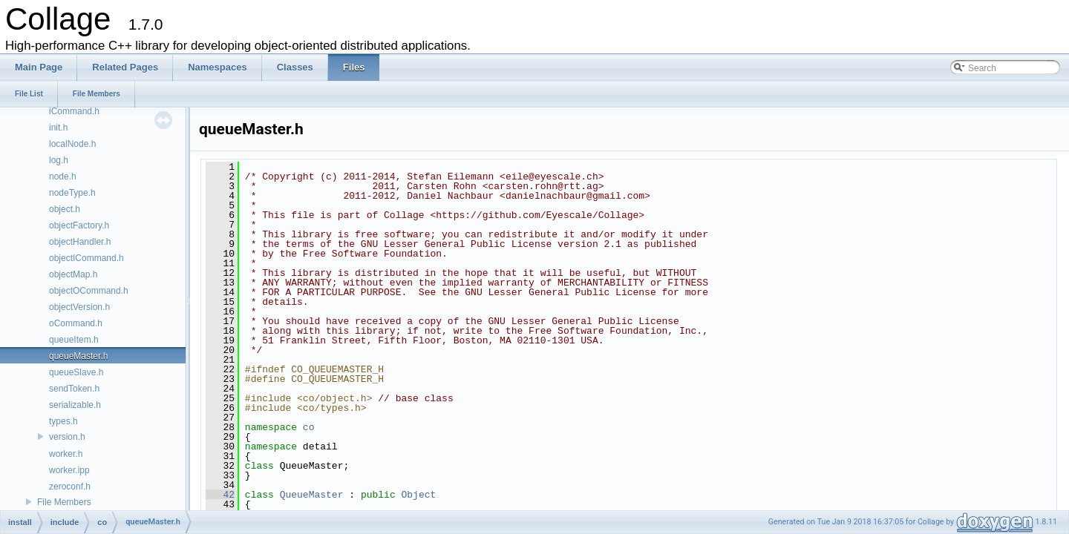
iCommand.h (74, 111)
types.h (63, 421)
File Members (64, 502)
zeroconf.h (70, 486)
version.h (67, 437)
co (309, 427)
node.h (62, 176)
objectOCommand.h (88, 291)
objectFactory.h (79, 225)
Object (418, 494)
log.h (58, 160)
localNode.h (72, 144)
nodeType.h (72, 193)
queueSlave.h (76, 372)
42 (220, 494)
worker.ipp (69, 470)
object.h (64, 209)
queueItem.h (74, 339)
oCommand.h (75, 323)
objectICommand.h (86, 258)
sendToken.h (74, 388)
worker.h (65, 454)
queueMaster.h (78, 356)
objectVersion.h (79, 307)
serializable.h (75, 405)
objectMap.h (73, 274)
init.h (58, 127)
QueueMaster (312, 494)
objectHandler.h (80, 242)
